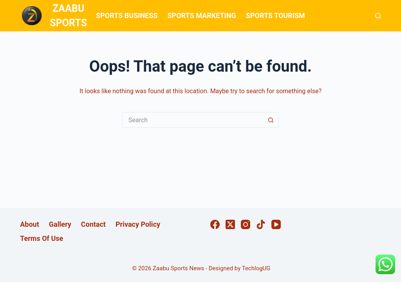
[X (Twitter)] (230, 224)
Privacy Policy (138, 224)
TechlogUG (256, 268)
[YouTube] (276, 224)
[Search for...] (192, 120)
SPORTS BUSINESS (126, 15)
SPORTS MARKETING (201, 15)
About (29, 224)
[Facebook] (215, 224)
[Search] (378, 16)
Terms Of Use (41, 238)
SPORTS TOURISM (275, 15)
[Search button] (271, 120)
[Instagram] (245, 224)
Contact (93, 224)
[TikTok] (261, 224)
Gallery (60, 224)
